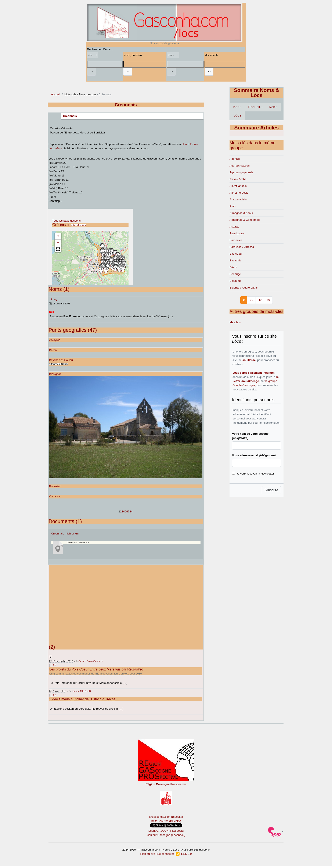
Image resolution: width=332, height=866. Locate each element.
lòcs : (92, 55)
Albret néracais (239, 192)
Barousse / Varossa (242, 246)
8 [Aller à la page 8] (130, 511)
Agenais (235, 158)
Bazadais (235, 260)
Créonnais (70, 116)
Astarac (234, 226)
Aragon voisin (238, 199)
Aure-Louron (237, 233)
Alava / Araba (238, 179)
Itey (54, 299)
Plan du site (147, 853)
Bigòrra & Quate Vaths (243, 287)
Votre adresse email (254, 455)
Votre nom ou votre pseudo (250, 436)
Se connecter (165, 853)
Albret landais (238, 185)
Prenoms (255, 107)
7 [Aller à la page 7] (128, 511)
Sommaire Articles (256, 127)
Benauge (235, 274)
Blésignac (55, 373)
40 (259, 299)
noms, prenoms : (133, 55)
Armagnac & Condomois (245, 219)
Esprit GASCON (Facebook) (166, 830)
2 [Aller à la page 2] (121, 511)
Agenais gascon (240, 165)
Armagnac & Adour (241, 213)
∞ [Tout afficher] (132, 511)
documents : (212, 55)
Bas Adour (236, 253)
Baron (53, 349)
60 (268, 299)
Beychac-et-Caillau (61, 359)
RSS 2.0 (184, 853)
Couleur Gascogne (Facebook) (166, 834)
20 (251, 299)
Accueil (55, 94)
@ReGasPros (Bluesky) (166, 820)
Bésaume (235, 280)
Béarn (233, 267)
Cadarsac (55, 496)
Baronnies (236, 240)
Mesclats (235, 322)
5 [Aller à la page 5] (125, 511)
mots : (173, 55)
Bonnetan (55, 486)
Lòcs (237, 115)
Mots (237, 107)
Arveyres (54, 339)
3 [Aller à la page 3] (122, 511)
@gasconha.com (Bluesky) (166, 816)
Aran (232, 206)
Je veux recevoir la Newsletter (255, 473)
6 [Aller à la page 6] (127, 511)
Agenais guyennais (241, 172)
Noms (273, 107)
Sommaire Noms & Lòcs (256, 92)
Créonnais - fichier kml (65, 533)
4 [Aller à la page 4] (124, 511)
